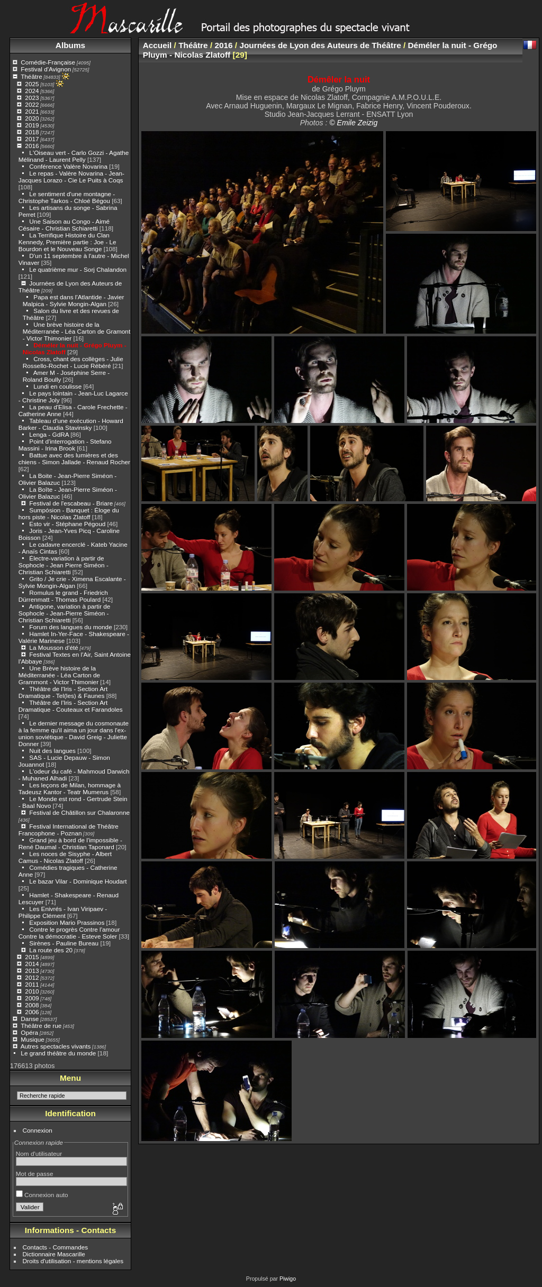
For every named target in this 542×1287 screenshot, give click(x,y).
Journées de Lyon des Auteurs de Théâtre (320, 45)
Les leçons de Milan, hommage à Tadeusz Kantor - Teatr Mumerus (70, 788)
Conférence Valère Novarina (68, 166)
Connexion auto (42, 1194)
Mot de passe (34, 1173)
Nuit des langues (52, 750)
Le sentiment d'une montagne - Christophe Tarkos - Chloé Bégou (67, 197)
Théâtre (31, 76)
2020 (32, 118)
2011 (32, 984)
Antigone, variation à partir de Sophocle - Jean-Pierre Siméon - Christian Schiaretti (65, 613)
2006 (32, 1011)
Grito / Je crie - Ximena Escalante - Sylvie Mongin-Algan (72, 582)
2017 (32, 138)
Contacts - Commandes (55, 1247)
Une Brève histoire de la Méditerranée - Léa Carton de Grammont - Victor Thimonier (59, 675)
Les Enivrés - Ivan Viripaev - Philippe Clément (63, 912)
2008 (32, 1004)
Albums (70, 45)
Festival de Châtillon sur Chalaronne (79, 812)
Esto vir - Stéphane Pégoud (67, 523)
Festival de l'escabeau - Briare (71, 503)
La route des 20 (51, 949)
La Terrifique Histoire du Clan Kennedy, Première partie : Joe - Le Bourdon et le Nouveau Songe (67, 242)
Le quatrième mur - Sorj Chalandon (78, 269)
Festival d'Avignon (46, 69)
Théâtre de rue (41, 1025)
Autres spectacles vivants (56, 1046)
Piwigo (287, 1278)
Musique (32, 1039)
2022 (32, 104)
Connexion (37, 1130)
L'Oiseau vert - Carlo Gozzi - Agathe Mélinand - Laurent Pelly (74, 156)
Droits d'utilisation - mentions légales (73, 1260)
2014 (32, 963)
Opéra (29, 1032)
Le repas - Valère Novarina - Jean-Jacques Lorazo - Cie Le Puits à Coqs (71, 176)
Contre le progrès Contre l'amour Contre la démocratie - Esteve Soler (69, 933)
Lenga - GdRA (49, 434)
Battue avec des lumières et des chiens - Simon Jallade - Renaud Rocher (74, 458)
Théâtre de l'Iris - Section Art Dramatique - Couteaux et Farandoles (71, 706)
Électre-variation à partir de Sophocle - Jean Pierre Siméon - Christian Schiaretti (64, 565)
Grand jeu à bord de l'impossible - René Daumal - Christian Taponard (70, 843)
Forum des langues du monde (70, 626)
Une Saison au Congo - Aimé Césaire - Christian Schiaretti (64, 225)
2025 (32, 83)
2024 (32, 90)
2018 (32, 131)
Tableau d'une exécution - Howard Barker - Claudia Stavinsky (71, 424)
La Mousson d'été (53, 647)
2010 (32, 991)
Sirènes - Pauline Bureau (63, 943)
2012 (32, 977)
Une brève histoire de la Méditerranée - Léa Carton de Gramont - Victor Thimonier (76, 331)
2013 (32, 970)
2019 (32, 125)
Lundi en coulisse (57, 386)
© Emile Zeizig (353, 122)
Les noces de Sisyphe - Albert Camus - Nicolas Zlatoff (65, 857)
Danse (30, 1018)
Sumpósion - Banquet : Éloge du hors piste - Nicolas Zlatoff (69, 513)
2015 (32, 956)
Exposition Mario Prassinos (66, 922)
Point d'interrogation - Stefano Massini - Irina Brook (65, 445)
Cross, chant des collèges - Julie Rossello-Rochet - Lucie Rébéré (73, 362)
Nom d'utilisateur (39, 1153)
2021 (32, 111)
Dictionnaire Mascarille (54, 1254)
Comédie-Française (48, 62)
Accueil (157, 45)
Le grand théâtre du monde (58, 1053)
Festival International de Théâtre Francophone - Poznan (69, 829)
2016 (32, 145)
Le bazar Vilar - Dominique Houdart (78, 881)
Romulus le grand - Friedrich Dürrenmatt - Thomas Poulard (63, 596)
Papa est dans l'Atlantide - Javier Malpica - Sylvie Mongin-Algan (73, 300)
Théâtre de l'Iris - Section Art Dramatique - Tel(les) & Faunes (63, 692)
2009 (32, 998)
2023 (32, 97)
